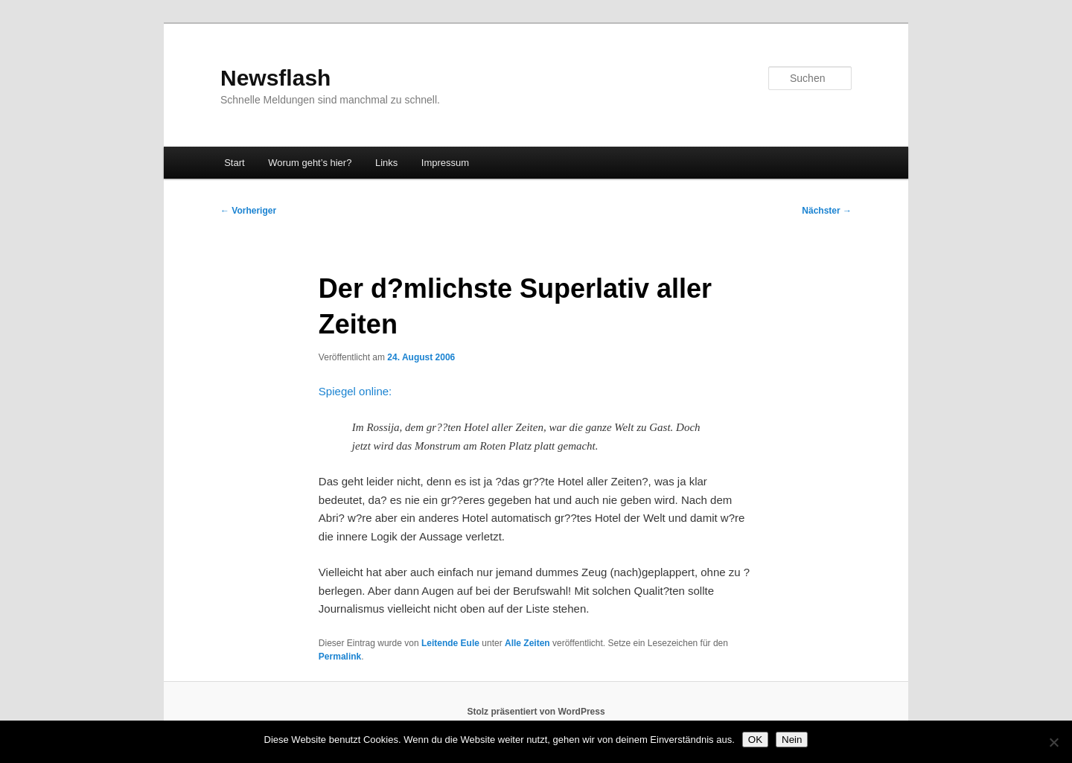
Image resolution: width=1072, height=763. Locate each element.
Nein (792, 739)
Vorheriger (248, 210)
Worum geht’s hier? (309, 162)
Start (234, 162)
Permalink (340, 656)
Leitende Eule (450, 643)
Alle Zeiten (527, 643)
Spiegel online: (355, 391)
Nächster (827, 210)
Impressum (445, 162)
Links (386, 162)
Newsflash (275, 78)
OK (755, 739)
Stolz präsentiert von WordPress (535, 711)
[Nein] (1053, 742)
